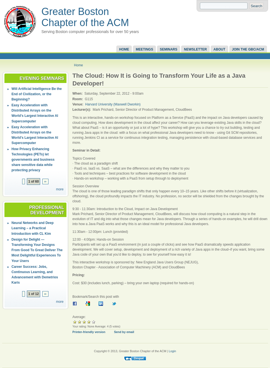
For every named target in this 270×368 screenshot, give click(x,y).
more (59, 189)
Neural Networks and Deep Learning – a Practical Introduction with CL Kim (33, 228)
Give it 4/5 (89, 322)
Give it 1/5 (75, 322)
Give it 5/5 (93, 322)
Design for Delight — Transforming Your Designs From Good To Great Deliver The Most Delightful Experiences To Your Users (37, 250)
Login (172, 351)
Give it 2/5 (79, 322)
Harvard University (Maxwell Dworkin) (113, 104)
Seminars (168, 49)
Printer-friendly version (89, 332)
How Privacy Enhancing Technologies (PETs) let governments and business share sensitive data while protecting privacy (33, 159)
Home (124, 49)
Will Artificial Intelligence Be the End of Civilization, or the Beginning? (37, 94)
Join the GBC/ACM (248, 49)
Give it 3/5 (84, 322)
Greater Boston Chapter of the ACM (85, 17)
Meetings (144, 49)
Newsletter (195, 49)
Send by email (124, 332)
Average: (79, 317)
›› (45, 181)
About (219, 49)
